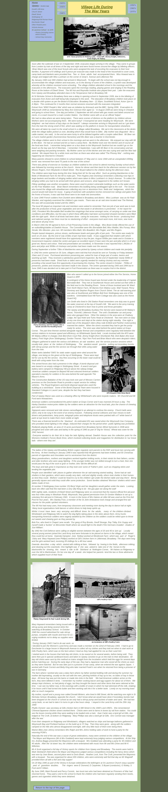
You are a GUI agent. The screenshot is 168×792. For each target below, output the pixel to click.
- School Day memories (43, 37)
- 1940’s (61, 13)
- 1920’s (61, 3)
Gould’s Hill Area (38, 9)
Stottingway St (37, 17)
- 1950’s (132, 5)
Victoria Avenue (37, 27)
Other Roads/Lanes (39, 25)
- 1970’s (132, 12)
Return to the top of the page (50, 787)
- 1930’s (61, 7)
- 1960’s (132, 8)
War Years (62, 10)
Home (35, 2)
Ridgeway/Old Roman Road (42, 19)
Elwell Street (36, 14)
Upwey (35, 6)
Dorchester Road (38, 22)
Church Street (37, 12)
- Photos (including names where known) (44, 33)
